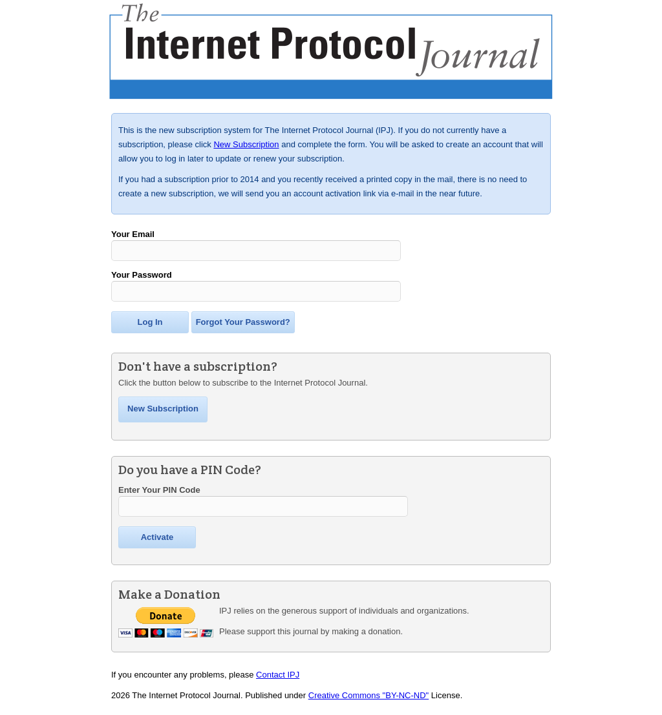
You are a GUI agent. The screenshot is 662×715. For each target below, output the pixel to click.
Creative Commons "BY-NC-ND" (368, 701)
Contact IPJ (277, 680)
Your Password (141, 277)
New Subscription (246, 144)
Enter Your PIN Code (159, 494)
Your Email (133, 234)
